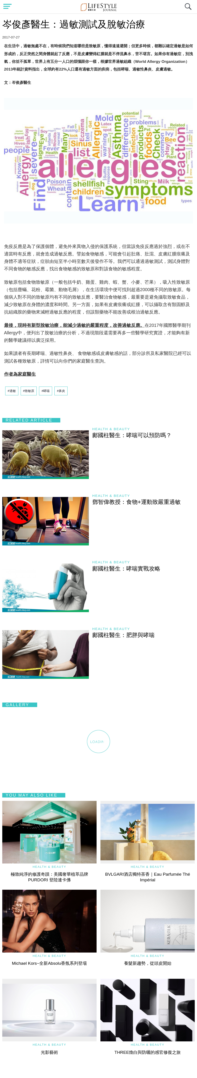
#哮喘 (45, 391)
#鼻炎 (61, 391)
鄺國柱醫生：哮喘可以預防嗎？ (132, 435)
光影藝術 (49, 1052)
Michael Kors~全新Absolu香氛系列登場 (49, 963)
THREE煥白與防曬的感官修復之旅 (147, 1052)
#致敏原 (28, 391)
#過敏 (12, 391)
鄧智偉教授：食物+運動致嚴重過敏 (136, 502)
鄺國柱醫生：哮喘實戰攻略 (126, 568)
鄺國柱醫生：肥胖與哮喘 (123, 635)
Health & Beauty (111, 429)
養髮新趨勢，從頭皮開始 (147, 963)
